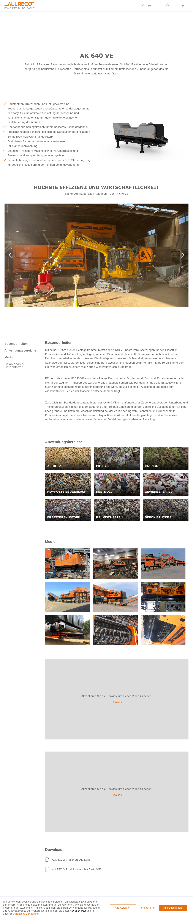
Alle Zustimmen (173, 907)
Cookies (117, 702)
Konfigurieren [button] (147, 907)
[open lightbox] (67, 563)
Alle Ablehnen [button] (123, 907)
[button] (11, 255)
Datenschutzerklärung (26, 914)
